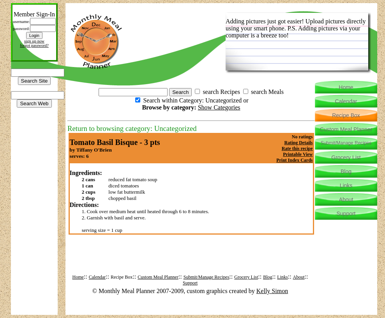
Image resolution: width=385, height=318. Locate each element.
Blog (267, 277)
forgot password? (34, 45)
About (299, 277)
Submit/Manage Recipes (207, 277)
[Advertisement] (191, 260)
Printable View (298, 154)
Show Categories (219, 107)
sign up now (34, 41)
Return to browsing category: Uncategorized (132, 128)
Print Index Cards (294, 160)
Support (190, 283)
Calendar (97, 277)
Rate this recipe (297, 148)
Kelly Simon (272, 291)
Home (78, 277)
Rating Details (298, 142)
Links (282, 277)
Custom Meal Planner (158, 277)
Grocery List (246, 277)
